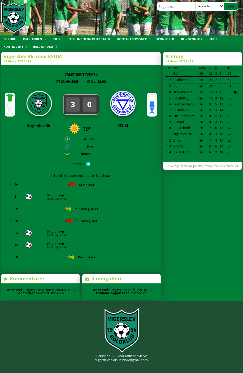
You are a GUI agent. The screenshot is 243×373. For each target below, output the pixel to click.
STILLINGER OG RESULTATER (89, 39)
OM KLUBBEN (33, 39)
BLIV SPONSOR (191, 39)
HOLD (57, 39)
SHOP (213, 39)
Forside (10, 39)
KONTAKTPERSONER (133, 39)
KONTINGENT (15, 47)
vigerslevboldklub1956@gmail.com (121, 360)
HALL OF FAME (44, 47)
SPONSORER (165, 39)
